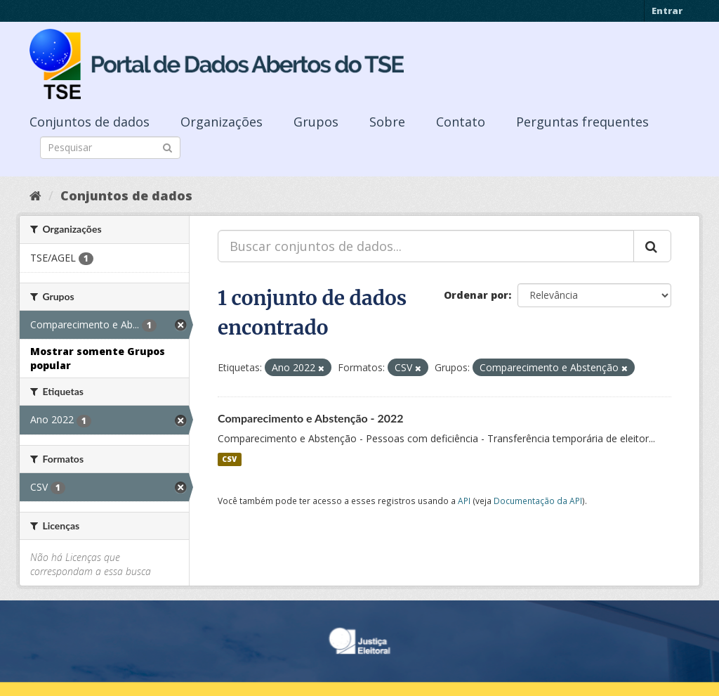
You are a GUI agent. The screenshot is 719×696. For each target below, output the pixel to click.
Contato (460, 121)
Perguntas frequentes (582, 121)
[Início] (35, 195)
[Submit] (167, 147)
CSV (229, 459)
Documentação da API (538, 500)
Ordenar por (476, 295)
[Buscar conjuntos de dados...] (426, 246)
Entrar (667, 10)
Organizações (221, 121)
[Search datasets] (110, 147)
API (464, 500)
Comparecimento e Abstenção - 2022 (311, 418)
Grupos (315, 121)
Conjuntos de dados (89, 121)
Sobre (387, 121)
